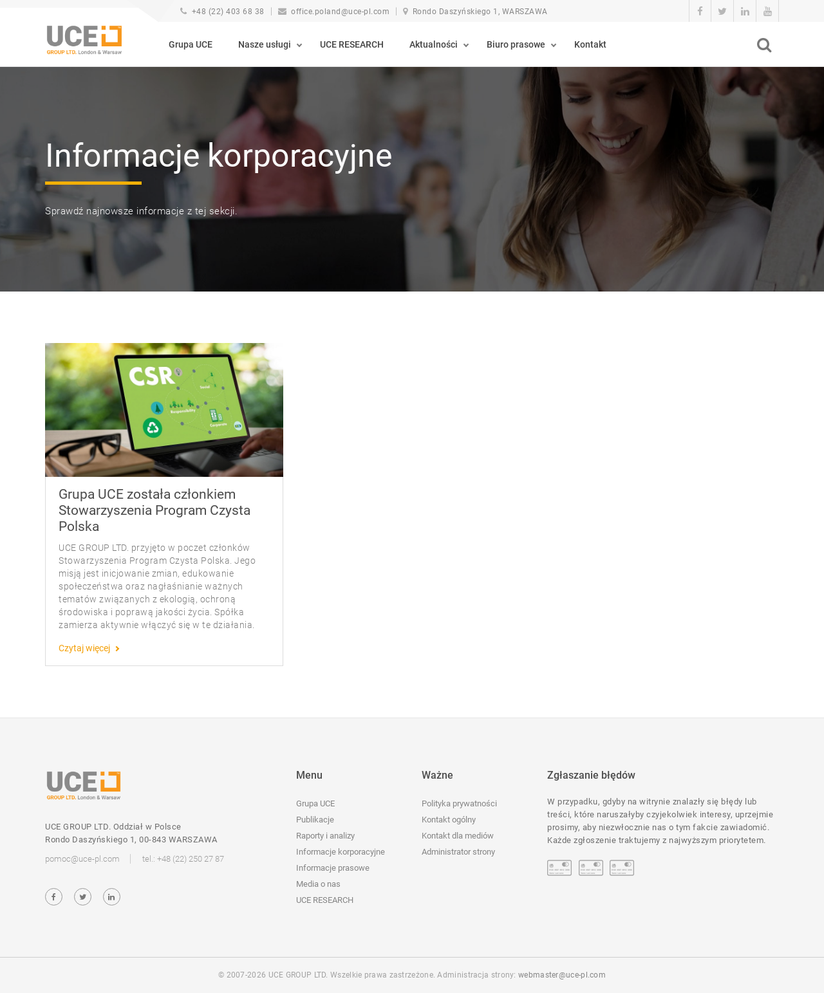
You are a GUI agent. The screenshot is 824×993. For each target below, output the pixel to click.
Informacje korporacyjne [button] (340, 852)
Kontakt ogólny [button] (449, 819)
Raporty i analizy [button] (325, 835)
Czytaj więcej (84, 648)
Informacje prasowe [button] (333, 868)
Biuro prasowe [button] (516, 44)
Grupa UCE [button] (190, 44)
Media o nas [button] (318, 884)
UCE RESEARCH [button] (352, 44)
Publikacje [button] (315, 819)
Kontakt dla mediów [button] (458, 835)
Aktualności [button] (433, 44)
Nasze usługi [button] (264, 44)
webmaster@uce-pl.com (562, 974)
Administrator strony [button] (458, 852)
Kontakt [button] (590, 44)
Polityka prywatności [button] (459, 803)
